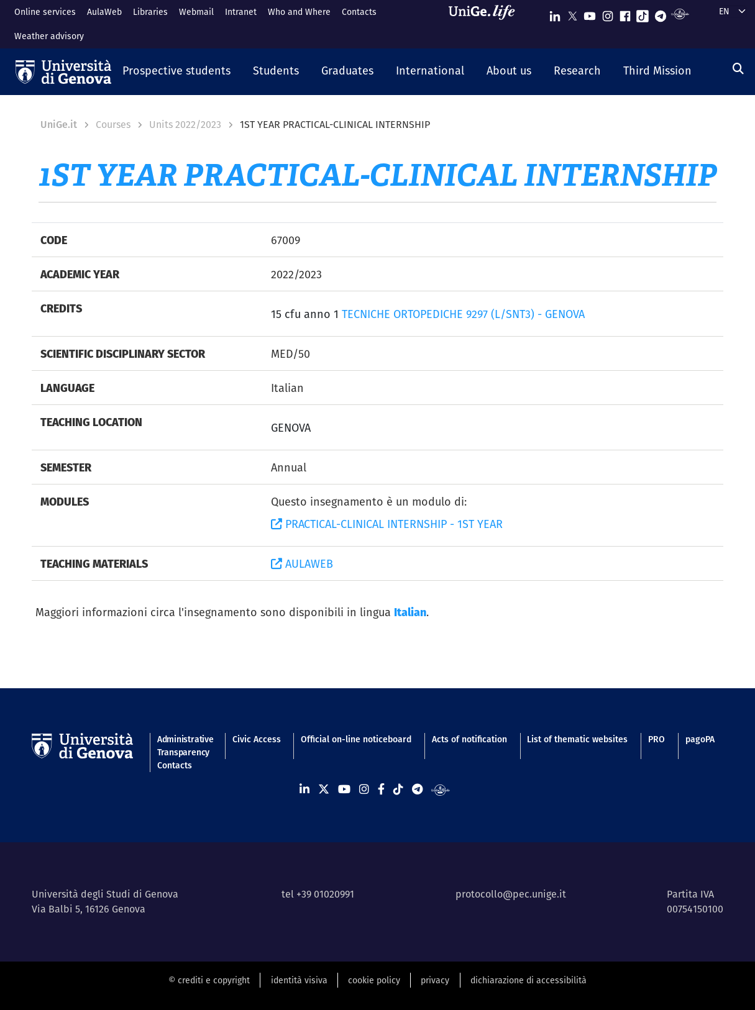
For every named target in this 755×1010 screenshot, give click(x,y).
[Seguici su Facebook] (625, 13)
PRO (656, 739)
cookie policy (374, 980)
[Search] (738, 68)
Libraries (150, 12)
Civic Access (256, 739)
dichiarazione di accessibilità (528, 980)
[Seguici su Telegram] (660, 13)
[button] (176, 71)
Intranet (241, 12)
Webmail (196, 12)
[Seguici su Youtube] (590, 13)
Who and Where (299, 12)
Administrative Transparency (184, 745)
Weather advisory (49, 36)
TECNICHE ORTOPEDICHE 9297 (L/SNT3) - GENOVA (463, 314)
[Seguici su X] (572, 13)
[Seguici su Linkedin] (555, 13)
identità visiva (299, 980)
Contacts (359, 12)
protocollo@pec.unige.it (510, 894)
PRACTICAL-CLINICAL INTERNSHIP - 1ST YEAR (387, 524)
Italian (410, 612)
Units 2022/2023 (185, 124)
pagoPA (700, 739)
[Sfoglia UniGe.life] (486, 24)
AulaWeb (104, 12)
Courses (113, 124)
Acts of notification (469, 739)
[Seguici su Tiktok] (642, 13)
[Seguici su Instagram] (608, 13)
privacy (435, 980)
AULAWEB (302, 563)
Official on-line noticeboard (356, 739)
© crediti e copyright (209, 980)
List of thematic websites (577, 739)
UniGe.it (58, 124)
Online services (45, 12)
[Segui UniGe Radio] (680, 13)
